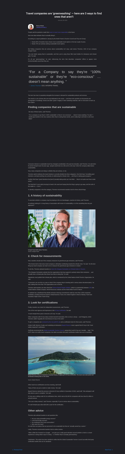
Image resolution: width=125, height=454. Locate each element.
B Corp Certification (60, 310)
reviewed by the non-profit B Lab (51, 322)
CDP (90, 287)
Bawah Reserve (66, 325)
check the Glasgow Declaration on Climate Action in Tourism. (68, 269)
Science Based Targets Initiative (61, 287)
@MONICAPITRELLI (41, 27)
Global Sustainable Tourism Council (54, 330)
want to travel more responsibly (59, 32)
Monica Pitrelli (40, 25)
